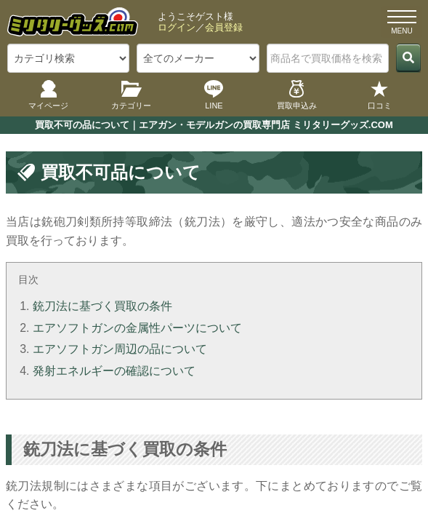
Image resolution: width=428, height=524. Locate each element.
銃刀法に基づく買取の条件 (102, 306)
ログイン (176, 27)
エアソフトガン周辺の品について (120, 349)
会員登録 (224, 27)
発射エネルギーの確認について (114, 371)
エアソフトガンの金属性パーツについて (137, 328)
